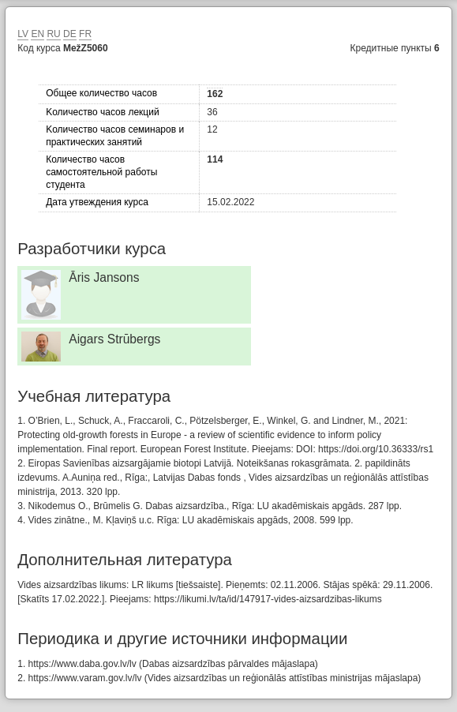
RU (53, 33)
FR (85, 33)
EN (37, 33)
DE (70, 33)
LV (22, 33)
